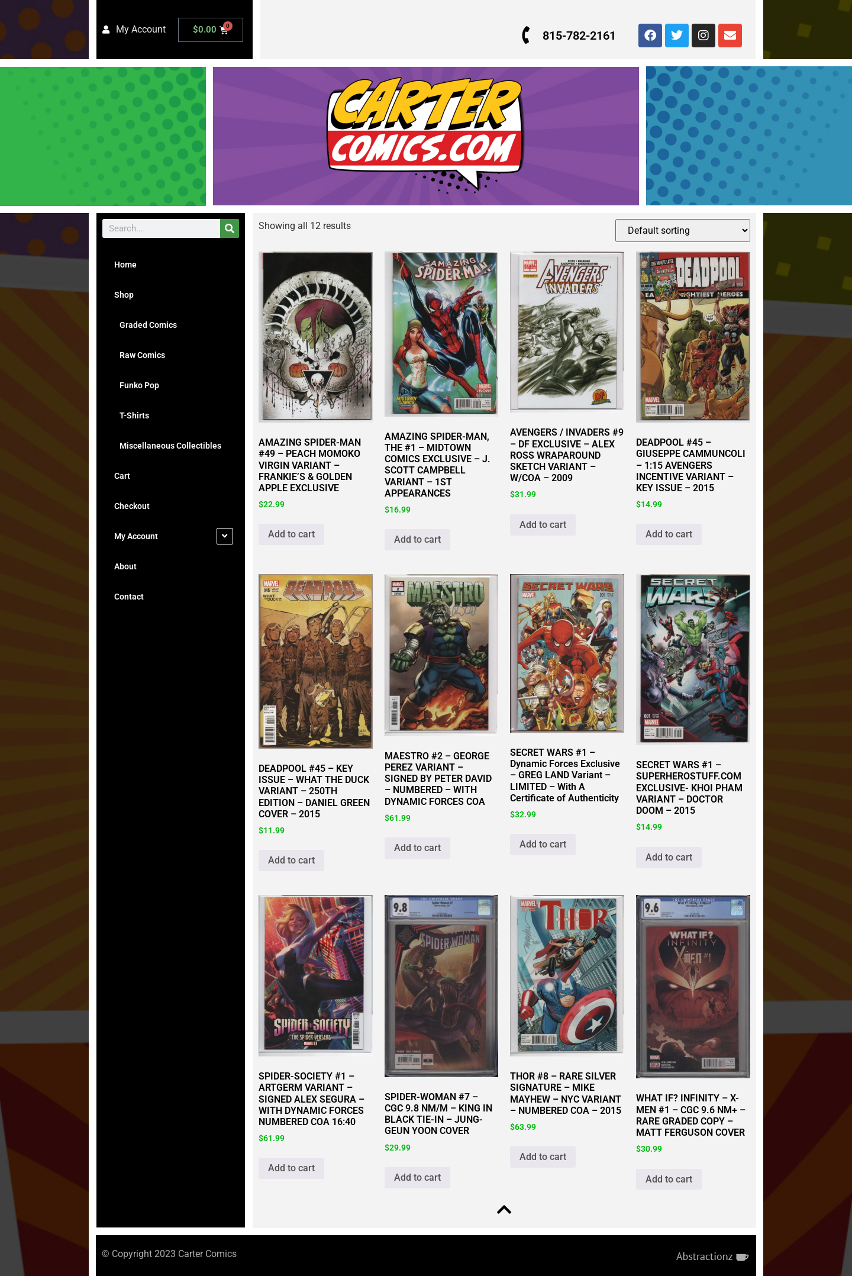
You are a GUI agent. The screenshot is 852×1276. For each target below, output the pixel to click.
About (125, 566)
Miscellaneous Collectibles (167, 445)
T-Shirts (131, 415)
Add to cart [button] (291, 534)
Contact (129, 596)
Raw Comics (139, 355)
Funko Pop (136, 385)
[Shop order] (682, 230)
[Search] (229, 228)
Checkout (132, 506)
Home (125, 264)
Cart (122, 476)
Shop (124, 294)
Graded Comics (145, 325)
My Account (136, 536)
